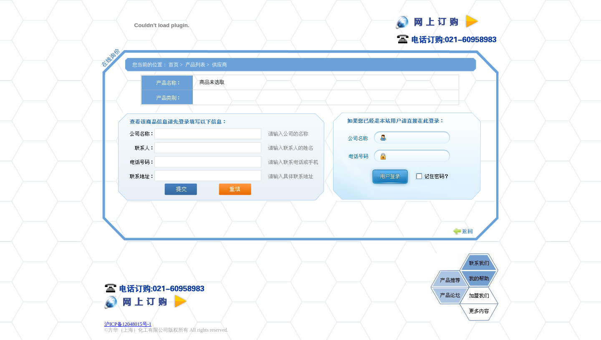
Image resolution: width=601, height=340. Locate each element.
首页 (174, 65)
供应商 (219, 65)
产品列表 (195, 65)
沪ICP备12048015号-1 (128, 324)
